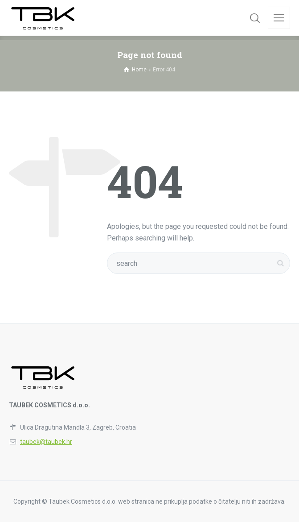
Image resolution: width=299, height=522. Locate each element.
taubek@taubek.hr (46, 441)
